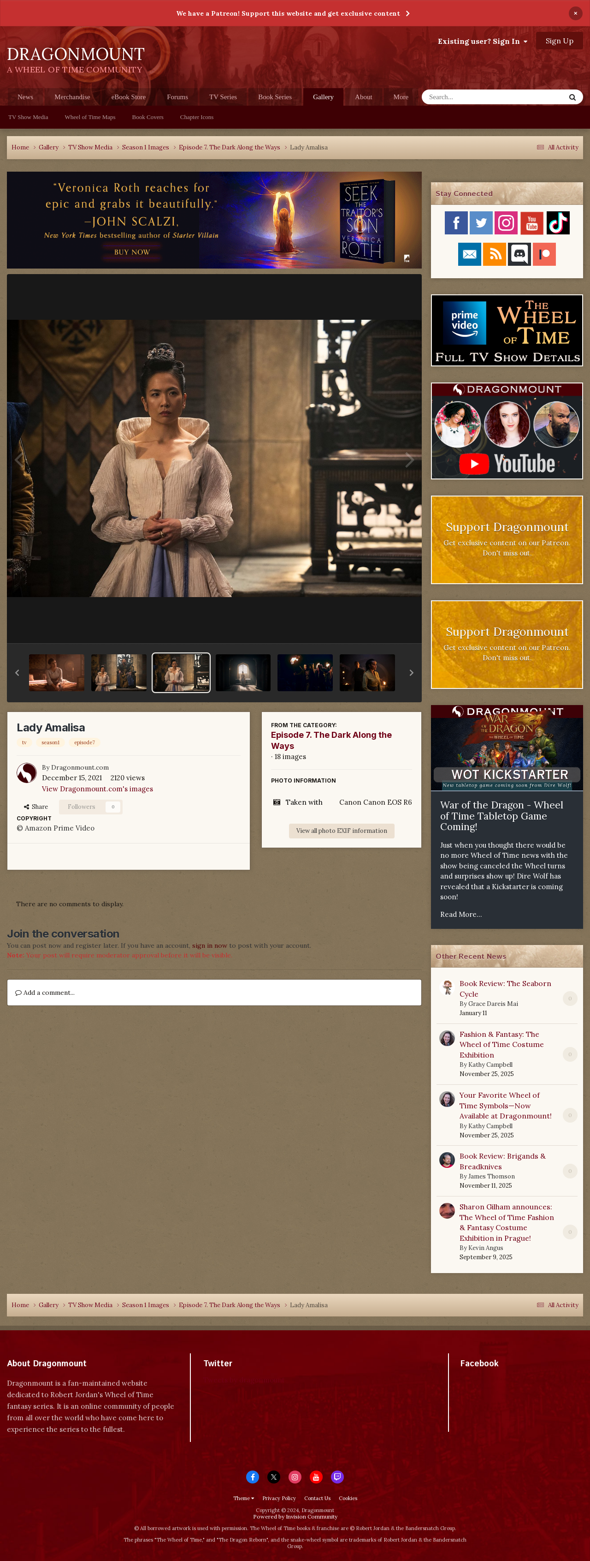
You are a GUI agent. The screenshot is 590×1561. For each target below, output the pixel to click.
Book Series (275, 97)
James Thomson (491, 1176)
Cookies (348, 1498)
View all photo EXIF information (341, 831)
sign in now (209, 945)
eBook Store (129, 97)
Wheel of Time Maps (90, 117)
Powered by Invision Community (295, 1516)
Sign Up (559, 40)
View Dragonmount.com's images (97, 788)
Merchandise (72, 97)
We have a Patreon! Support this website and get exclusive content (288, 13)
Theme (243, 1498)
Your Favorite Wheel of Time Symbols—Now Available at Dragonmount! (506, 1105)
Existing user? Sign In (482, 41)
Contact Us (317, 1498)
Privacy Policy (279, 1498)
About (363, 97)
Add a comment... (45, 992)
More (401, 97)
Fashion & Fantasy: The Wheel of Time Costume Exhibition (502, 1044)
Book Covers (148, 117)
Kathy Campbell (490, 1065)
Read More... (461, 914)
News (25, 97)
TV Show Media (28, 117)
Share (36, 807)
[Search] (469, 97)
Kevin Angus (485, 1248)
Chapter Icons (197, 117)
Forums (177, 97)
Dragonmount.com (80, 767)
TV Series (223, 97)
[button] (17, 673)
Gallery (323, 99)
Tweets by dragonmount (244, 1380)
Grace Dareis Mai (493, 1004)
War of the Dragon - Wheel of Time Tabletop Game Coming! (501, 816)
